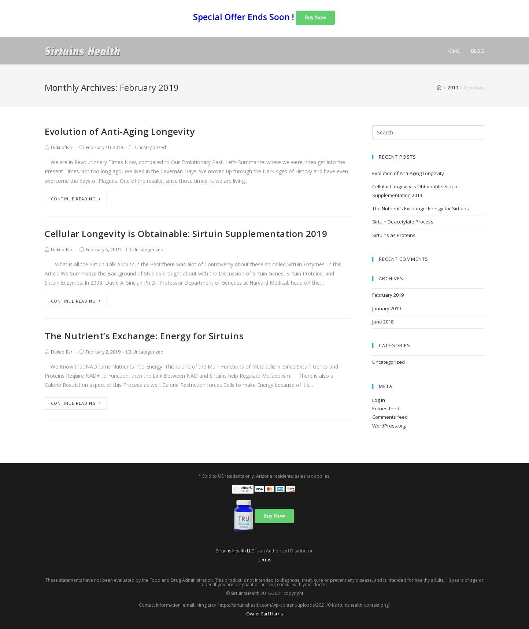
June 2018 (382, 321)
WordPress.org (389, 425)
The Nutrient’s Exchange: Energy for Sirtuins (144, 336)
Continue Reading (76, 198)
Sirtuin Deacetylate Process (402, 221)
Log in (378, 400)
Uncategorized (150, 147)
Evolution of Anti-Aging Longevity (120, 131)
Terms (264, 559)
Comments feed (390, 417)
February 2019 (388, 295)
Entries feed (385, 408)
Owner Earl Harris (264, 614)
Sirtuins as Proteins (393, 235)
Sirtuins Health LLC (235, 551)
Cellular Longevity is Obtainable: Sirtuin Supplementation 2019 (186, 233)
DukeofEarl (62, 147)
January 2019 (386, 308)
